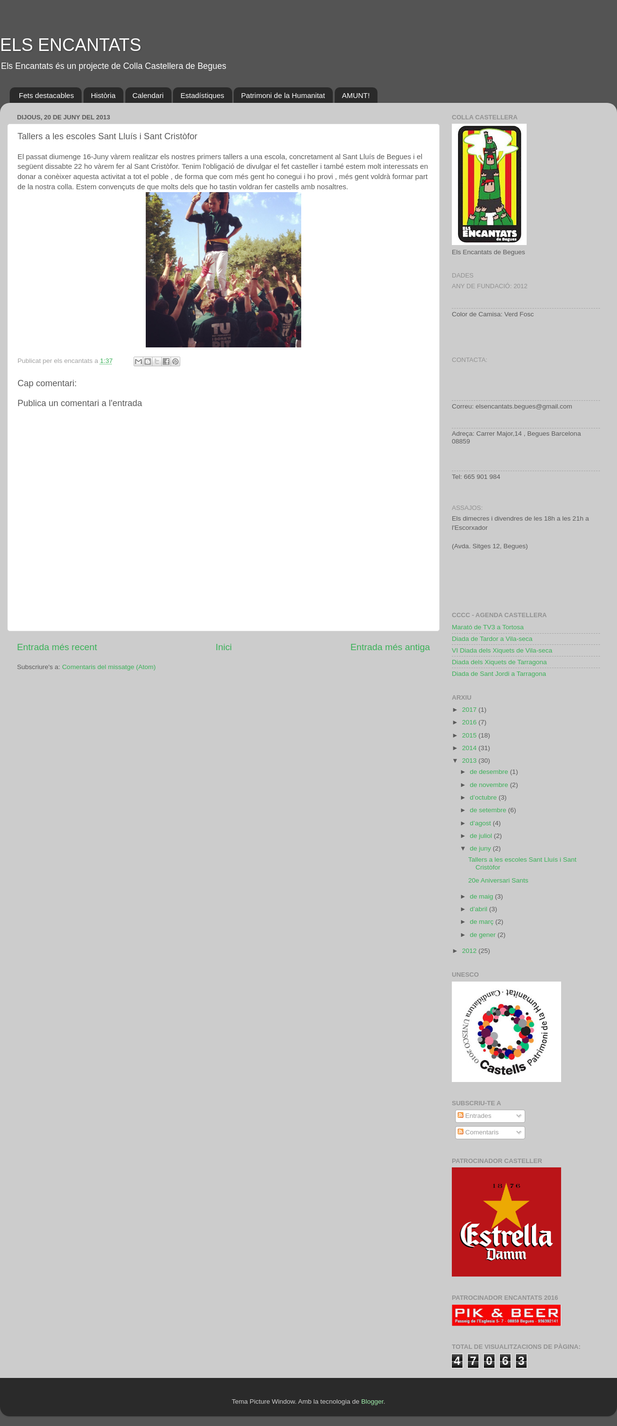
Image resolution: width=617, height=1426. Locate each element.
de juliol (482, 835)
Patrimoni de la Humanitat (283, 95)
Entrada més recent (57, 647)
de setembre (489, 810)
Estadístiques (202, 95)
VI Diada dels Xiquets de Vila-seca (502, 650)
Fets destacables (46, 95)
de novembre (490, 784)
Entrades (475, 1115)
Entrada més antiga (390, 647)
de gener (483, 934)
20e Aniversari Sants (498, 880)
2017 (470, 709)
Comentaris (478, 1132)
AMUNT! (356, 95)
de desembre (490, 771)
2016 (470, 722)
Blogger (372, 1401)
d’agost (481, 823)
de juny (481, 848)
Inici (224, 647)
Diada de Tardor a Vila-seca (492, 638)
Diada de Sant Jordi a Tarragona (499, 673)
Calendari (148, 95)
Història (103, 95)
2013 (470, 760)
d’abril (479, 909)
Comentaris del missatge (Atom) (109, 667)
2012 (470, 950)
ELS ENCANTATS (70, 45)
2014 (470, 748)
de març (483, 921)
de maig (482, 896)
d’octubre (484, 797)
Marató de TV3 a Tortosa (488, 627)
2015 (470, 735)
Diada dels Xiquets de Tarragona (499, 662)
